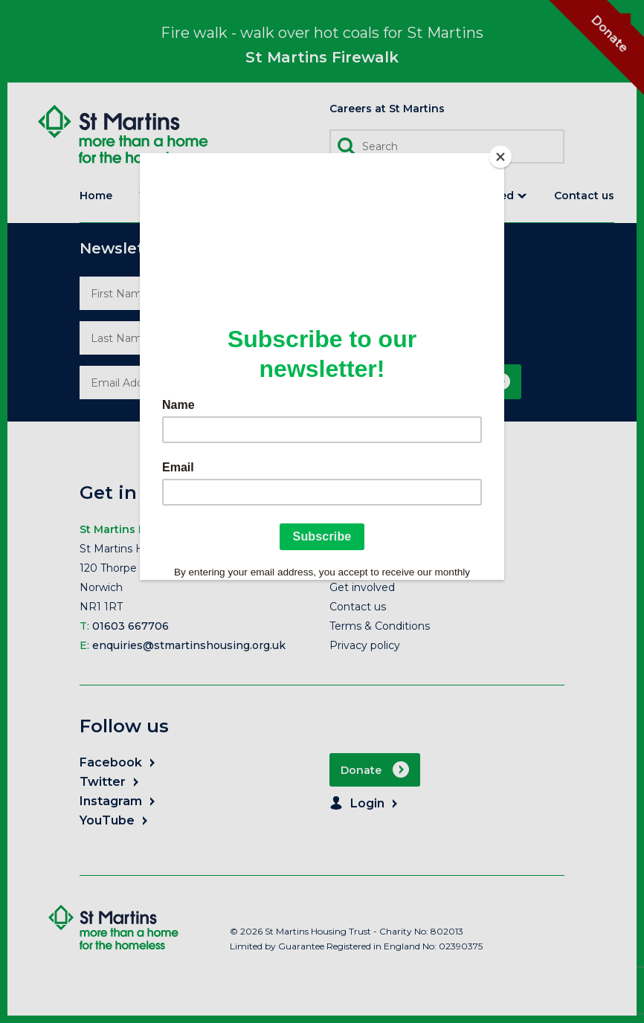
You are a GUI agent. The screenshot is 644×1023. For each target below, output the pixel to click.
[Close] (500, 157)
